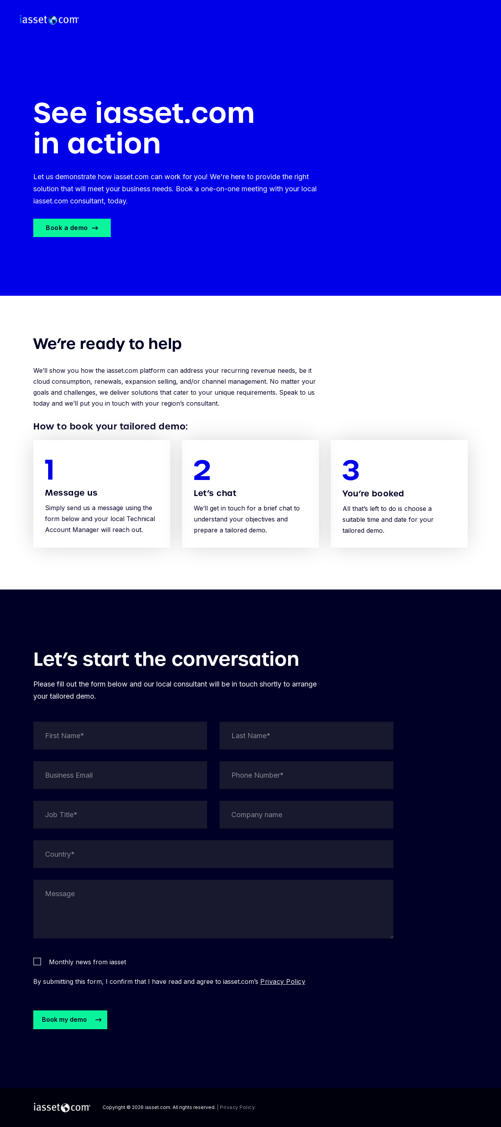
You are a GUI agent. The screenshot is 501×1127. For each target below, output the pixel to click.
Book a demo (67, 228)
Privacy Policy (282, 992)
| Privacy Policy (236, 1107)
